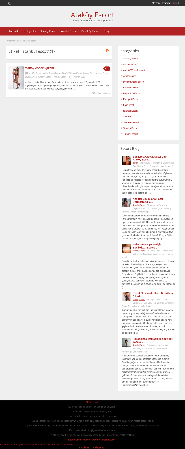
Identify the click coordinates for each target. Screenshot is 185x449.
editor (135, 163)
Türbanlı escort (130, 134)
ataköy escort (20, 444)
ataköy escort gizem (39, 68)
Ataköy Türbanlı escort (134, 70)
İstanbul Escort (130, 111)
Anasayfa (14, 31)
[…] (75, 88)
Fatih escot (128, 105)
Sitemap (99, 447)
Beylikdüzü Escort (131, 93)
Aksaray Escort (130, 58)
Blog (106, 31)
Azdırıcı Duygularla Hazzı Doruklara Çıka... (148, 200)
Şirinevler (127, 116)
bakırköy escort (130, 87)
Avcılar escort (129, 76)
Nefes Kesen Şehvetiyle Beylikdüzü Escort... (147, 246)
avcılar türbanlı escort (133, 82)
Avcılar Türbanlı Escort (41, 77)
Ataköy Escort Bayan (51, 73)
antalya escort (34, 444)
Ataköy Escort (92, 14)
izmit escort (67, 444)
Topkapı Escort (130, 128)
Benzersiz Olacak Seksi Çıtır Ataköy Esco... (150, 158)
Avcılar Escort (69, 31)
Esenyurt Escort (131, 99)
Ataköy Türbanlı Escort (72, 73)
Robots (85, 447)
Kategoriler (30, 31)
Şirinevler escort (131, 122)
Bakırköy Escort (90, 31)
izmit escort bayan (51, 444)
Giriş (175, 3)
